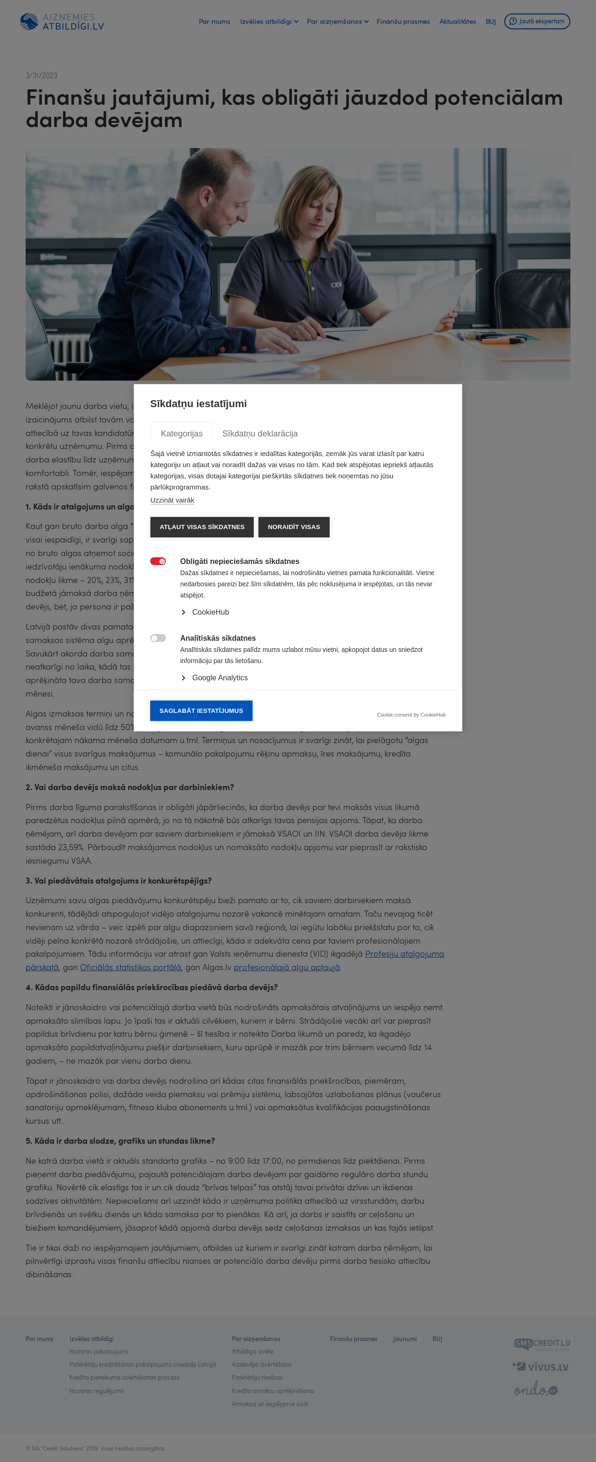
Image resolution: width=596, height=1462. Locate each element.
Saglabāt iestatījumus (202, 883)
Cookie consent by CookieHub (411, 888)
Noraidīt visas (294, 700)
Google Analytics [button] (220, 851)
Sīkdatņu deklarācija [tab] (260, 606)
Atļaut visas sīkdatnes (202, 700)
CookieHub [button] (210, 785)
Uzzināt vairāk (172, 673)
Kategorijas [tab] (182, 606)
